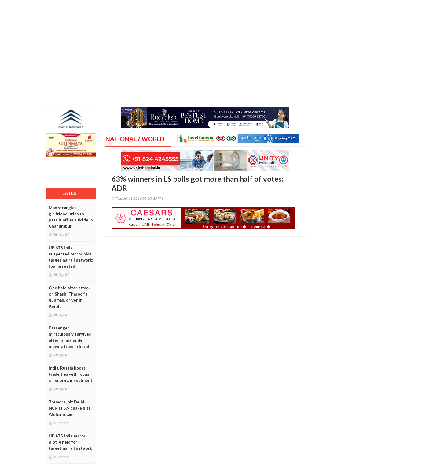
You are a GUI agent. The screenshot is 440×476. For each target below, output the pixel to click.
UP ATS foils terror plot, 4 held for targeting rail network (70, 442)
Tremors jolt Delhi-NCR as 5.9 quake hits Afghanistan (69, 408)
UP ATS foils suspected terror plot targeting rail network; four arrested (71, 257)
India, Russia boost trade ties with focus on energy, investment (70, 374)
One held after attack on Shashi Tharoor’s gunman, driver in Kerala (69, 297)
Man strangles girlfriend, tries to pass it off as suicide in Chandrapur (71, 217)
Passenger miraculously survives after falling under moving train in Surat (70, 337)
